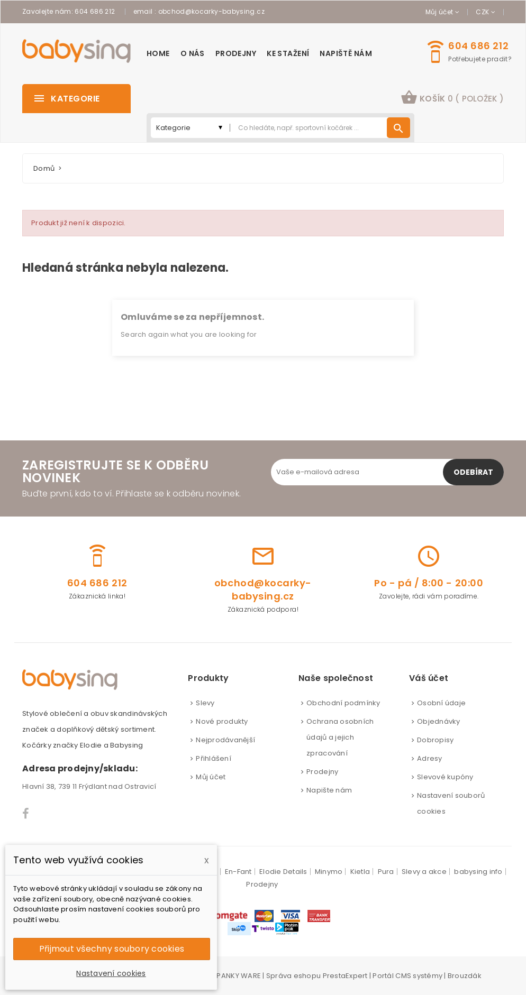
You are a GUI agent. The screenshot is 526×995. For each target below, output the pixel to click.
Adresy (429, 758)
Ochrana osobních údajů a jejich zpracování (340, 737)
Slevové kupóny (445, 777)
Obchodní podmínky (343, 703)
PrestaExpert (345, 976)
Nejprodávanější (225, 740)
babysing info (478, 871)
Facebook (26, 814)
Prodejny (322, 772)
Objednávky (438, 721)
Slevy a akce (424, 871)
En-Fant (238, 871)
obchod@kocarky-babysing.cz (211, 11)
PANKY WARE (238, 976)
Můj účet (210, 777)
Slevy (205, 703)
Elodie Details (283, 871)
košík (452, 97)
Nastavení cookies (111, 973)
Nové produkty (222, 721)
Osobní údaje (441, 703)
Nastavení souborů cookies (451, 803)
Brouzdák (465, 976)
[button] (452, 98)
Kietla (360, 871)
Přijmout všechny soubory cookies (111, 949)
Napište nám (329, 790)
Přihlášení (213, 758)
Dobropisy (435, 740)
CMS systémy (418, 976)
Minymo (329, 871)
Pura (386, 871)
